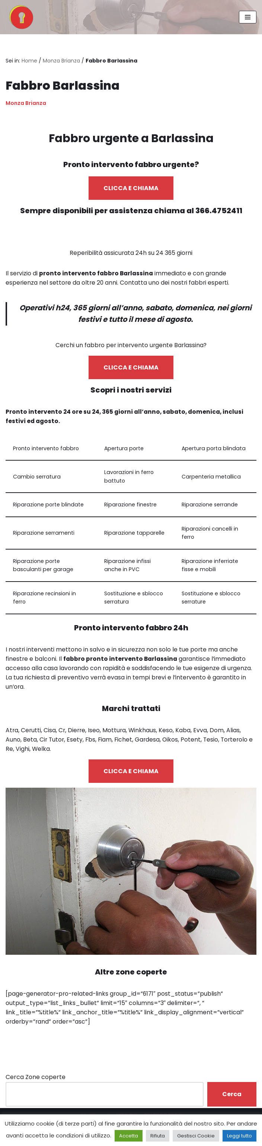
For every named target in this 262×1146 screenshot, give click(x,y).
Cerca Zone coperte (36, 1084)
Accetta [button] (128, 1135)
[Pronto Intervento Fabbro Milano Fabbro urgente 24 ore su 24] (19, 17)
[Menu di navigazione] (247, 17)
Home (29, 60)
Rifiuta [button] (157, 1135)
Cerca (232, 1101)
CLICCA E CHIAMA (131, 188)
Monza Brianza (61, 60)
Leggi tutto (239, 1135)
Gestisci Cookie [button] (196, 1135)
